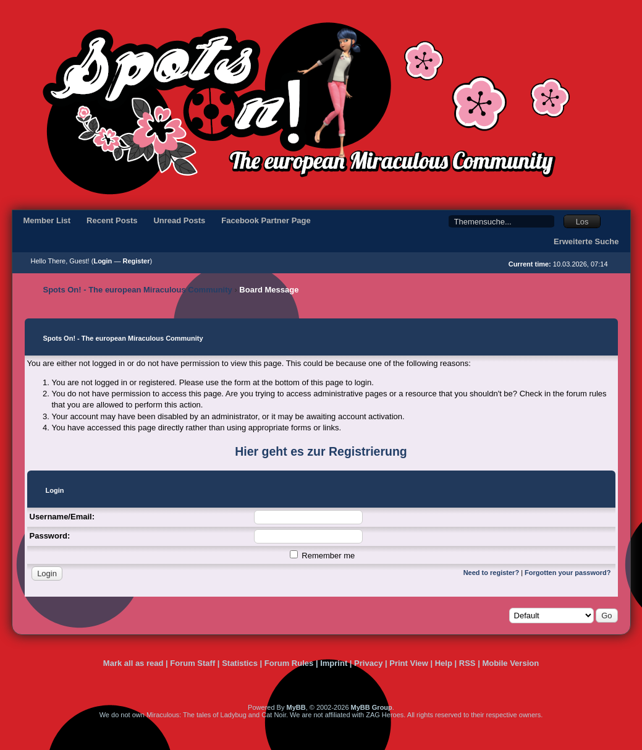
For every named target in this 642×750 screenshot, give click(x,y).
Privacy (368, 663)
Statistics (240, 663)
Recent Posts (112, 220)
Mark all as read (133, 663)
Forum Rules (288, 663)
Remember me (322, 555)
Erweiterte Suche (586, 241)
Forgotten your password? (567, 572)
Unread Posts (179, 220)
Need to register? (491, 572)
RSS (467, 663)
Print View (408, 663)
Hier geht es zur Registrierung (321, 451)
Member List (47, 220)
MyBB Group (371, 707)
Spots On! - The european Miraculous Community (137, 289)
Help (443, 663)
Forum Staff (192, 663)
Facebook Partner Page (266, 220)
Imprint (333, 663)
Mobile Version (510, 663)
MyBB (295, 707)
